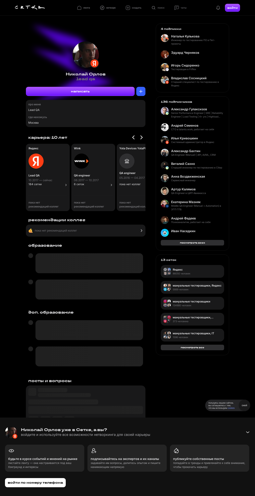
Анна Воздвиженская (188, 176)
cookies (231, 408)
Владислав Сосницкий (189, 78)
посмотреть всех (192, 242)
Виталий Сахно (183, 164)
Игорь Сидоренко (185, 65)
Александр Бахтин (185, 151)
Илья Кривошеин (184, 138)
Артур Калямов (183, 189)
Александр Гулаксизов (189, 109)
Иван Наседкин (183, 231)
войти (232, 8)
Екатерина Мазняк (186, 202)
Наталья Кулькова (185, 36)
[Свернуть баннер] (247, 432)
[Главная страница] (30, 7)
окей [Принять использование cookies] (244, 405)
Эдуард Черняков (185, 53)
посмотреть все (192, 347)
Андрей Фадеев (183, 218)
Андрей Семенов (184, 125)
